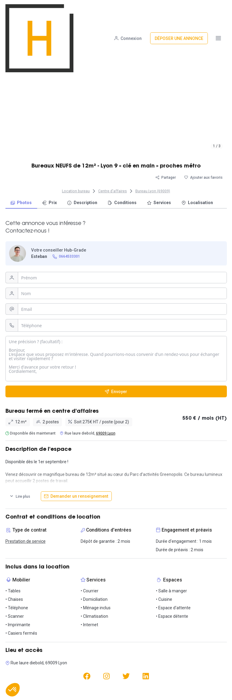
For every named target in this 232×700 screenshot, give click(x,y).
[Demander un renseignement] (76, 496)
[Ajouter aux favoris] (203, 177)
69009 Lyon (105, 433)
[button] (12, 689)
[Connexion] (128, 10)
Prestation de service (25, 541)
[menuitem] (21, 203)
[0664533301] (66, 256)
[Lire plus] (19, 496)
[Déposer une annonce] (179, 10)
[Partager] (165, 177)
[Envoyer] (116, 391)
